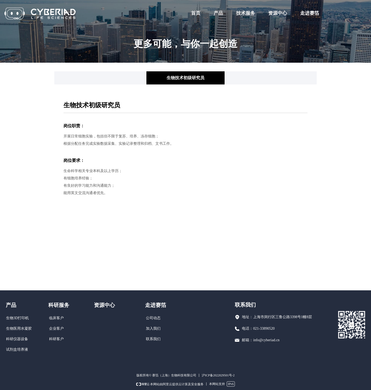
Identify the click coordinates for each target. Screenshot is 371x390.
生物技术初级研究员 (185, 78)
